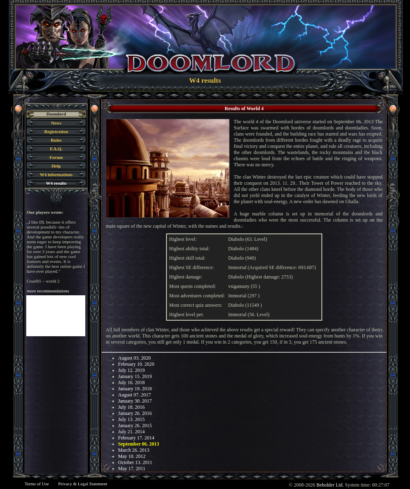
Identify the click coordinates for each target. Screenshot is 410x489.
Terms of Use (37, 483)
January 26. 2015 (135, 425)
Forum (56, 157)
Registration (56, 131)
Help (56, 165)
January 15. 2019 (135, 376)
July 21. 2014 (131, 432)
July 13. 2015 (131, 419)
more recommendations (48, 290)
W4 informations (56, 174)
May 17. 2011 (132, 468)
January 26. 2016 (135, 413)
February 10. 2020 (136, 364)
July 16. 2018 (131, 382)
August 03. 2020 (134, 358)
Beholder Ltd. (330, 485)
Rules (56, 140)
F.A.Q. (56, 148)
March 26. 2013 (133, 450)
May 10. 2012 (132, 456)
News (56, 122)
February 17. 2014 (136, 438)
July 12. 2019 (131, 370)
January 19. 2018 (135, 389)
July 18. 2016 (131, 407)
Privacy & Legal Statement (82, 483)
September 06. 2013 (138, 444)
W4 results (56, 183)
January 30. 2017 (135, 401)
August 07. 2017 (134, 395)
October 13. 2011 (135, 462)
